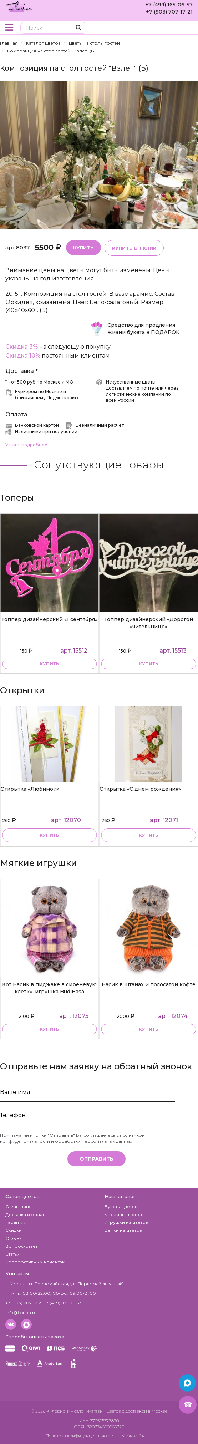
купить (49, 664)
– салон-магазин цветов (96, 1411)
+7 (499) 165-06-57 (169, 4)
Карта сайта (134, 1435)
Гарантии (15, 1222)
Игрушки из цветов (126, 1222)
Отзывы (13, 1238)
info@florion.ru (21, 1312)
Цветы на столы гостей (94, 43)
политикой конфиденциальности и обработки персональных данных (72, 1138)
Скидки (13, 1230)
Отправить (96, 1159)
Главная (9, 43)
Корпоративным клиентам (35, 1262)
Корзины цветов (123, 1214)
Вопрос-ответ (21, 1246)
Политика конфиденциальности (79, 1435)
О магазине (18, 1206)
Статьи (12, 1254)
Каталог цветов (43, 43)
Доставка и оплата (26, 1214)
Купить (83, 247)
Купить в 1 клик (134, 248)
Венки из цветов (123, 1230)
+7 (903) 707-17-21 (169, 12)
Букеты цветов (121, 1206)
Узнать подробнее (26, 444)
